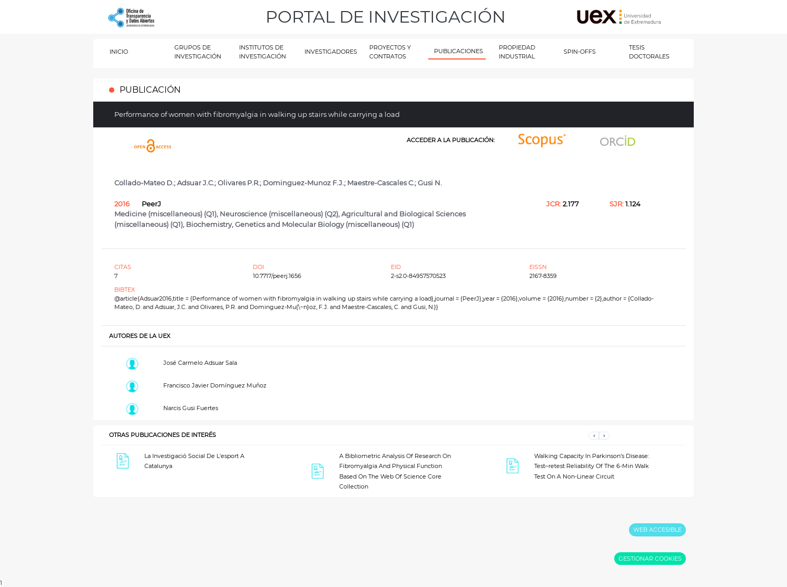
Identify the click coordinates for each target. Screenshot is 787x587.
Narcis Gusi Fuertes (190, 408)
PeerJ (151, 204)
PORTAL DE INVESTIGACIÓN (385, 16)
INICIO (119, 51)
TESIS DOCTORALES (649, 52)
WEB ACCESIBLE (657, 529)
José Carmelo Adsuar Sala (200, 362)
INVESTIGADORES (330, 51)
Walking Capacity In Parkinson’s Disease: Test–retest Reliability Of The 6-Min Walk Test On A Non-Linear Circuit (591, 466)
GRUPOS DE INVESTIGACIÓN (197, 52)
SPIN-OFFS (580, 51)
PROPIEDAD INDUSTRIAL (517, 52)
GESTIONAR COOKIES (650, 558)
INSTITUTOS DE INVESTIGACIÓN (262, 52)
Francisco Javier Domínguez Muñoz (215, 385)
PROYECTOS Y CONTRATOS (390, 52)
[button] (593, 435)
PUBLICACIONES (458, 51)
